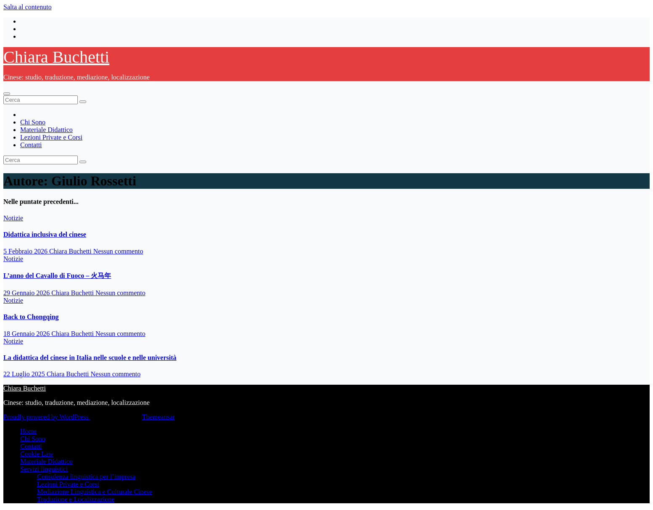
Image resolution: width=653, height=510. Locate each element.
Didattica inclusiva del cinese (44, 234)
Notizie (13, 218)
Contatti (31, 144)
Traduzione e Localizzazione (75, 499)
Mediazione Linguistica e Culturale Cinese (94, 491)
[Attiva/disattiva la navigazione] (6, 93)
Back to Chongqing (31, 316)
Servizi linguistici (44, 469)
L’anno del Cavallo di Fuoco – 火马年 (57, 275)
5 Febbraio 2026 (26, 251)
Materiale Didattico (46, 129)
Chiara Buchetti (56, 57)
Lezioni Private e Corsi (51, 137)
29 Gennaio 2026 (27, 292)
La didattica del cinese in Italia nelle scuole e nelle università (90, 357)
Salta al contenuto (27, 7)
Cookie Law (36, 453)
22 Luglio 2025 (25, 374)
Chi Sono (32, 122)
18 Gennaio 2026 (27, 333)
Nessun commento (118, 251)
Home (28, 431)
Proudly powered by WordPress (46, 416)
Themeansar (158, 416)
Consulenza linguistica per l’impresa (86, 476)
